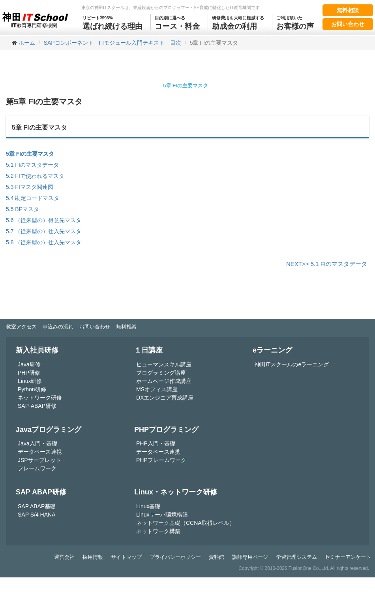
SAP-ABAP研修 (37, 406)
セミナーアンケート (348, 557)
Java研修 (29, 364)
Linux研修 (30, 381)
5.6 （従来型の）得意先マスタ (43, 220)
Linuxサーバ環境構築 (162, 514)
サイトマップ (126, 557)
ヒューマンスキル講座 (163, 364)
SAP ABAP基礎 (37, 506)
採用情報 (92, 557)
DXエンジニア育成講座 (164, 397)
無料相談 (348, 10)
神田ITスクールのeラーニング (292, 364)
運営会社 (64, 557)
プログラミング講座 (161, 373)
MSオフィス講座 (157, 389)
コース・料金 (177, 22)
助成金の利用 (238, 22)
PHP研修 (29, 373)
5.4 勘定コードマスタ (32, 198)
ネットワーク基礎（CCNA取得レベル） (185, 523)
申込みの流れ (58, 327)
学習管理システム (296, 557)
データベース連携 (40, 452)
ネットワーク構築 (158, 531)
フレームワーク (37, 468)
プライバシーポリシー (175, 557)
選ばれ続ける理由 (112, 22)
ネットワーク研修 (40, 397)
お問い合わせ (347, 24)
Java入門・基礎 (37, 443)
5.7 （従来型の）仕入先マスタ (43, 231)
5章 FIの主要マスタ (185, 86)
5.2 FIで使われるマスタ (35, 176)
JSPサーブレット (39, 460)
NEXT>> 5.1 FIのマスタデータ (326, 263)
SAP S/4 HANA (36, 514)
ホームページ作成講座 (163, 381)
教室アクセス (21, 327)
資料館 (216, 557)
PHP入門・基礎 (155, 443)
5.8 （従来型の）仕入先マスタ (43, 242)
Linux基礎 (148, 506)
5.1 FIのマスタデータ (32, 165)
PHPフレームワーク (161, 460)
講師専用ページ (250, 557)
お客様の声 (295, 22)
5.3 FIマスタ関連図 (29, 187)
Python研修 (32, 389)
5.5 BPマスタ (22, 209)
